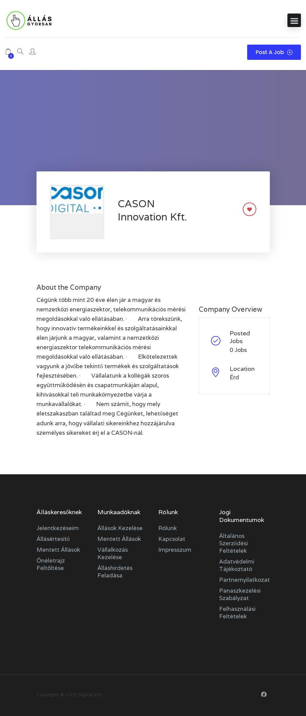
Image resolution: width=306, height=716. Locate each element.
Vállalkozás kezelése (112, 553)
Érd (234, 377)
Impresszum (174, 549)
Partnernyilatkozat (244, 579)
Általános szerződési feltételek (233, 543)
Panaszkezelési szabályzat (240, 594)
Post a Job (274, 52)
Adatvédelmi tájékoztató (236, 565)
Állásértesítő (53, 539)
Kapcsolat (171, 539)
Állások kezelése (120, 528)
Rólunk (167, 528)
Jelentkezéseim (58, 528)
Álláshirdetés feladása (115, 571)
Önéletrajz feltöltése (51, 564)
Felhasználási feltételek (237, 612)
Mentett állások (58, 549)
